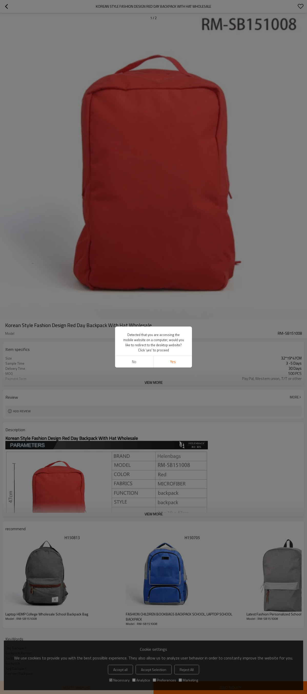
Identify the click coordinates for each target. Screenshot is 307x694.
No (134, 362)
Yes (173, 362)
